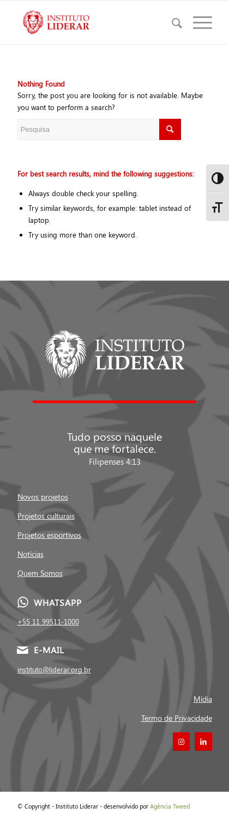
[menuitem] (171, 22)
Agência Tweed (170, 806)
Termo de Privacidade (176, 718)
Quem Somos (40, 573)
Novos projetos (42, 496)
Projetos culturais (46, 516)
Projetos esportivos (49, 535)
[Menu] (197, 22)
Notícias (30, 554)
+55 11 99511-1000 (48, 621)
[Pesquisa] (171, 22)
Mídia (203, 699)
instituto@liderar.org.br (54, 669)
